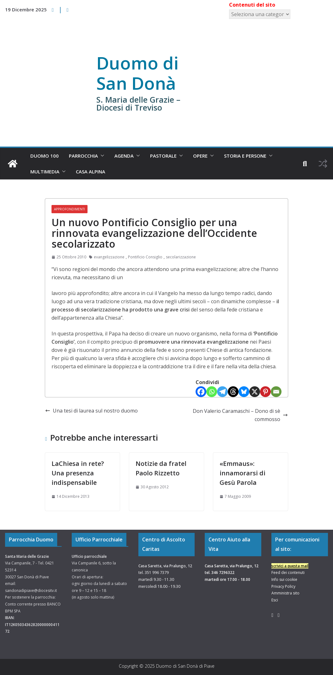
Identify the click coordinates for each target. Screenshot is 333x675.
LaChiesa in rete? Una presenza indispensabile (77, 473)
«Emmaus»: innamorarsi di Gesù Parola (242, 473)
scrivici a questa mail (289, 566)
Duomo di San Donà (137, 73)
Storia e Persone (245, 156)
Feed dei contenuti (288, 572)
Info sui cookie (284, 579)
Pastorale (163, 156)
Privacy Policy (283, 586)
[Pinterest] (265, 391)
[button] (101, 155)
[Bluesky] (244, 391)
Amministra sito (285, 593)
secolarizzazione (181, 257)
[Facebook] (201, 391)
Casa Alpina (90, 171)
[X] (254, 391)
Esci (274, 600)
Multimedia (44, 171)
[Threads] (233, 391)
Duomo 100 (44, 156)
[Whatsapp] (211, 391)
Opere (200, 156)
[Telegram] (222, 391)
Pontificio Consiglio (145, 257)
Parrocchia (83, 156)
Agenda (124, 156)
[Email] (276, 391)
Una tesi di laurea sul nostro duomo (91, 410)
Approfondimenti (69, 209)
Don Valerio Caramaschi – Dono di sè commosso (240, 415)
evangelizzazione (109, 257)
